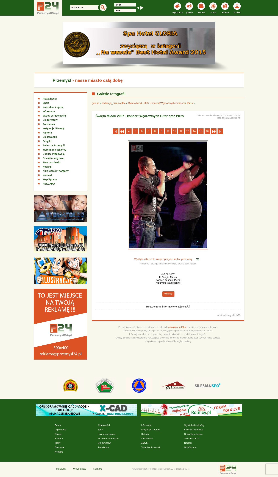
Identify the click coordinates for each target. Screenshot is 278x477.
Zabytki (47, 141)
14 (194, 131)
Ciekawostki (50, 137)
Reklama (59, 447)
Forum (58, 425)
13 (187, 131)
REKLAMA (49, 183)
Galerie (58, 434)
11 (174, 131)
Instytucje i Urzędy (54, 128)
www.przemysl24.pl (177, 327)
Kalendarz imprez (53, 107)
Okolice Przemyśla (54, 154)
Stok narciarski (51, 162)
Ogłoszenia (60, 429)
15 (200, 131)
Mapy (57, 443)
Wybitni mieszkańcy (54, 149)
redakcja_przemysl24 (113, 103)
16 (207, 131)
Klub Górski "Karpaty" (56, 171)
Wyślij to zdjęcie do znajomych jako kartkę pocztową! (163, 259)
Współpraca (50, 179)
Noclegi (47, 166)
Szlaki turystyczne (53, 158)
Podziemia (49, 124)
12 (181, 131)
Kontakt (47, 175)
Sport (46, 102)
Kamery (59, 438)
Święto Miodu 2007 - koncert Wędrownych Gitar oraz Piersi (160, 103)
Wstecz (168, 294)
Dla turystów (50, 119)
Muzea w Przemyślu (54, 115)
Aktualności (50, 98)
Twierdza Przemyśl (54, 145)
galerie (95, 103)
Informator (49, 111)
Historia (47, 132)
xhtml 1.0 (180, 469)
